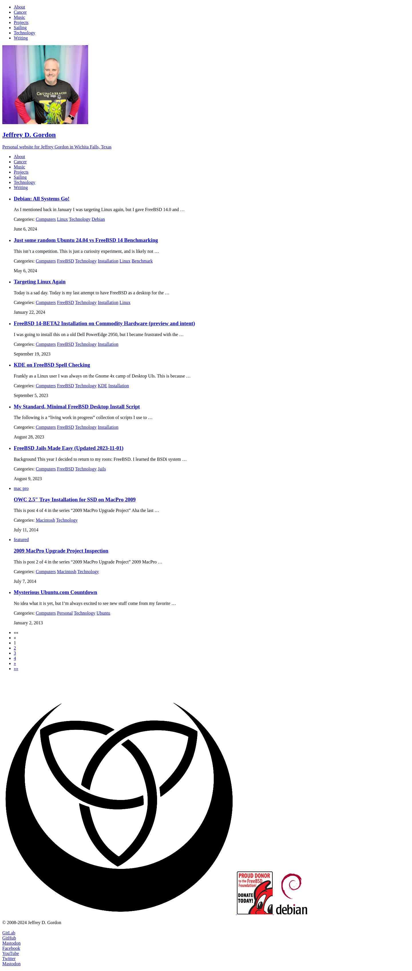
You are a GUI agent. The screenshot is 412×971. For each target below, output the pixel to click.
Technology (79, 219)
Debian (98, 219)
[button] (16, 632)
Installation (108, 261)
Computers (46, 219)
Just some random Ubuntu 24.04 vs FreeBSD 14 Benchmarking (86, 240)
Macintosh (45, 520)
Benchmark (142, 261)
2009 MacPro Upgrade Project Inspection (61, 551)
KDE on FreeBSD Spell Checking (52, 365)
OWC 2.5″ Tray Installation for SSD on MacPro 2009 (75, 500)
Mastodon (11, 943)
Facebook (11, 948)
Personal (65, 613)
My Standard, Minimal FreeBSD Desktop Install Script (77, 407)
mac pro (21, 488)
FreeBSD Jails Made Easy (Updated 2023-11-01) (69, 448)
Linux (62, 219)
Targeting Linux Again (40, 282)
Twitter (8, 958)
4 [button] (15, 658)
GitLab (8, 932)
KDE (102, 385)
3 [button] (15, 653)
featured (21, 539)
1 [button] (15, 642)
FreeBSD (65, 261)
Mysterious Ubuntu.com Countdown (55, 592)
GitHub (9, 938)
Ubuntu (103, 613)
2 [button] (15, 648)
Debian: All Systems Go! (42, 199)
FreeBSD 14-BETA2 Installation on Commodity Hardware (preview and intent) (104, 323)
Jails (102, 468)
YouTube (10, 953)
